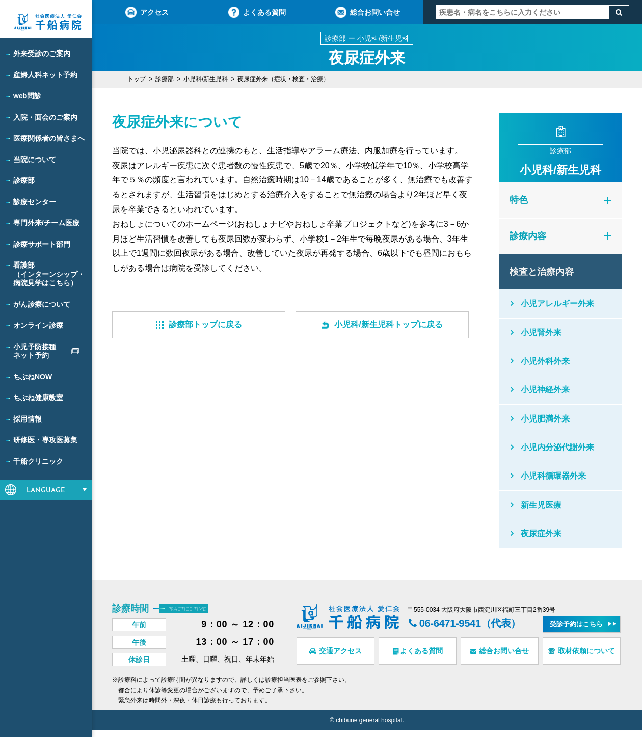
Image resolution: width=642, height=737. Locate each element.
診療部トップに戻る (199, 324)
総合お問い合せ (367, 12)
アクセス (147, 12)
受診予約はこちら (576, 631)
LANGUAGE (45, 490)
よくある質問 (257, 12)
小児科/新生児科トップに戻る (382, 324)
